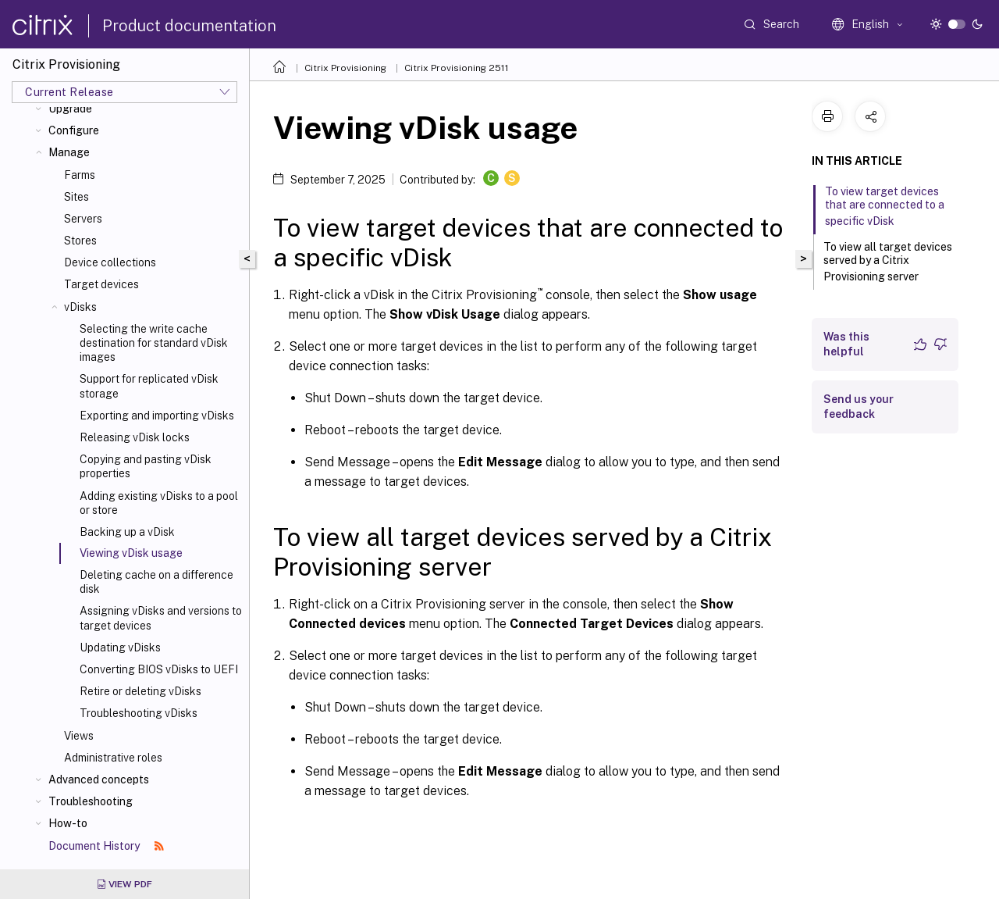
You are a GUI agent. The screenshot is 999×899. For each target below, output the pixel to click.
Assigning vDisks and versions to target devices (161, 618)
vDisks (80, 307)
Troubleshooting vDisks (138, 713)
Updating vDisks (120, 647)
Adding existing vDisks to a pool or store (159, 503)
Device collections (110, 262)
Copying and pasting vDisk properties (146, 466)
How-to (67, 823)
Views (79, 736)
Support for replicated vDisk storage (149, 386)
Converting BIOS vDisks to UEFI (159, 669)
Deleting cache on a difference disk (156, 582)
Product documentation (189, 25)
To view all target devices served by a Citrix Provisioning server (887, 262)
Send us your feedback (858, 406)
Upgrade (70, 108)
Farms (79, 175)
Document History (106, 846)
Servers (83, 218)
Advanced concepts (98, 779)
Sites (76, 197)
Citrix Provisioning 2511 (456, 67)
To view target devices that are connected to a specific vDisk (884, 206)
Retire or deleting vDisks (140, 691)
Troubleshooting (90, 801)
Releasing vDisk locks (135, 437)
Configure (73, 130)
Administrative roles (113, 757)
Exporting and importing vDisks (157, 415)
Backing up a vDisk (127, 532)
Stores (80, 240)
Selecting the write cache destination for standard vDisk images (154, 343)
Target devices (101, 284)
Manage (69, 152)
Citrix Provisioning (345, 67)
